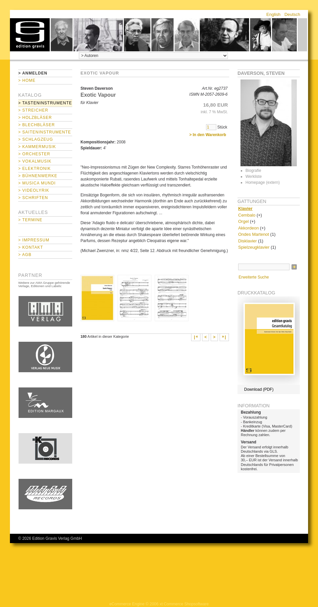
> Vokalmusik (34, 161)
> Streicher (33, 110)
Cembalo (246, 215)
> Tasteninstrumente (45, 103)
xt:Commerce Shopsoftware (184, 604)
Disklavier (247, 240)
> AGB (24, 254)
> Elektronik (34, 168)
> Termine (30, 220)
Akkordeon (248, 228)
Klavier (245, 208)
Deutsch (292, 14)
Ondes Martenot (253, 234)
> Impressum (33, 240)
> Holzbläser (35, 117)
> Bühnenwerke (37, 176)
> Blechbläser (36, 125)
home (30, 34)
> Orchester (34, 154)
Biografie (253, 170)
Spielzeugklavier (254, 247)
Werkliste (253, 176)
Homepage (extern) (262, 182)
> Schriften (33, 197)
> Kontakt (30, 247)
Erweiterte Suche (253, 277)
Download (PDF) (259, 389)
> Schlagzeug (35, 139)
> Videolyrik (33, 190)
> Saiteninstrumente (44, 132)
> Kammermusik (37, 146)
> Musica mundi (37, 183)
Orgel (243, 221)
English (273, 14)
